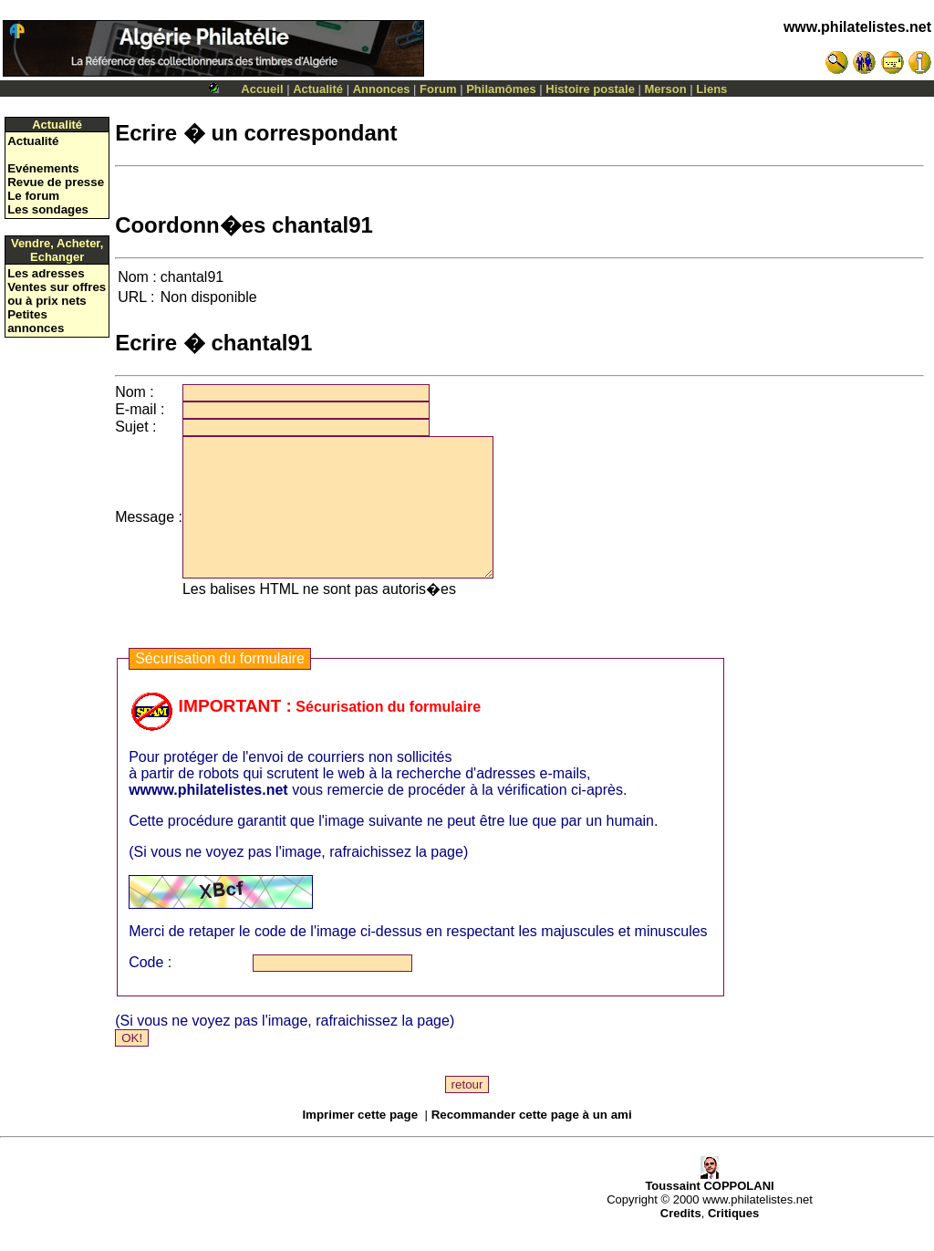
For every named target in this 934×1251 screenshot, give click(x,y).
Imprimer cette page (360, 1142)
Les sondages (47, 209)
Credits (680, 1240)
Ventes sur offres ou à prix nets (56, 294)
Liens (711, 89)
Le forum (33, 196)
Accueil (262, 89)
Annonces (381, 89)
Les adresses (45, 273)
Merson (666, 89)
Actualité (318, 89)
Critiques (733, 1240)
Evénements (43, 168)
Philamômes (501, 89)
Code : (150, 989)
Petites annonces (35, 321)
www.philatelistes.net (857, 27)
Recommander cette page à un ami (531, 1142)
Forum (438, 89)
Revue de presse (55, 182)
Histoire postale (590, 89)
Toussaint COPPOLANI (709, 1207)
